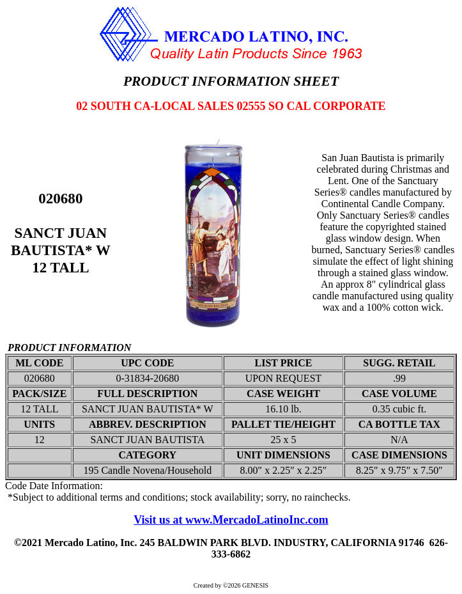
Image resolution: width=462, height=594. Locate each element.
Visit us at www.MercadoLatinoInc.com (231, 519)
